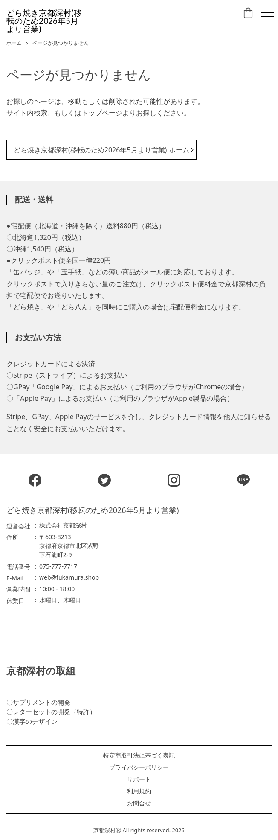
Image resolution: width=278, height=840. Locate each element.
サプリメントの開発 (41, 702)
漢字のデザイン (35, 721)
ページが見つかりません (60, 43)
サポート (139, 779)
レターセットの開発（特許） (54, 711)
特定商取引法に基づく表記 (139, 755)
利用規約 (139, 791)
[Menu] (267, 12)
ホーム (14, 43)
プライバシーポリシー (139, 767)
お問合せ (139, 803)
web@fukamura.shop (69, 577)
